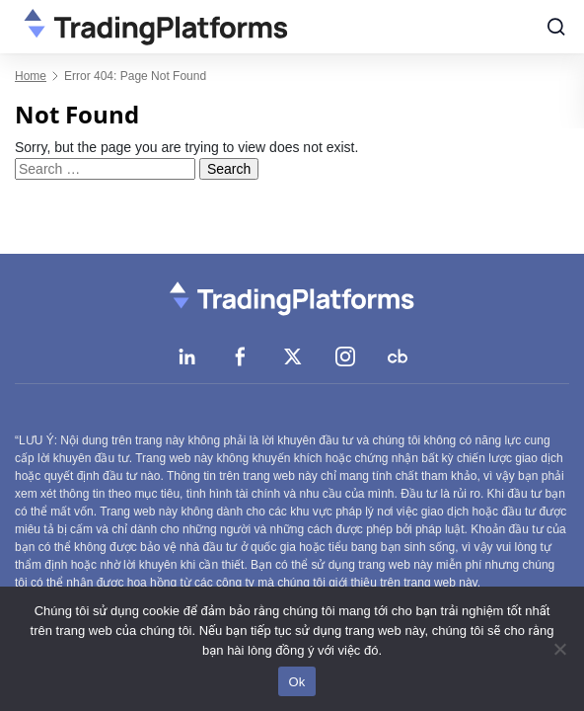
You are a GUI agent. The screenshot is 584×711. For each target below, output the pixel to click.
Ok (296, 681)
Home (30, 76)
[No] (559, 649)
